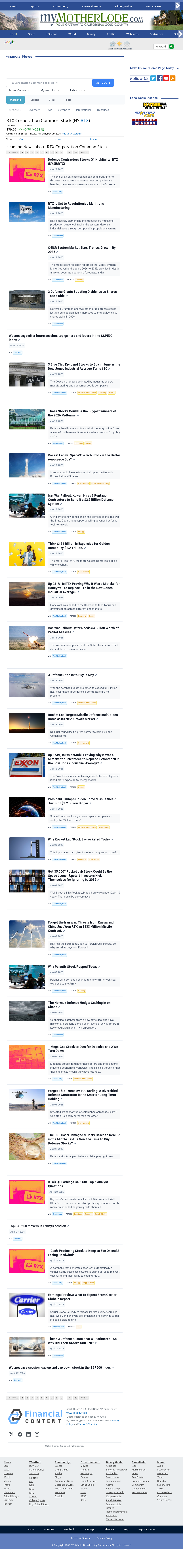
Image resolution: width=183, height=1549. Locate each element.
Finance (110, 1507)
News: (7, 1462)
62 (76, 152)
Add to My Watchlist (72, 133)
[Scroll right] (177, 6)
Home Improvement (116, 1511)
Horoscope (86, 1473)
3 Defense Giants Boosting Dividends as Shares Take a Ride (82, 294)
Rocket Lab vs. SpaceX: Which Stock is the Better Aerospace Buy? (84, 457)
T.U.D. (160, 1488)
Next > (84, 152)
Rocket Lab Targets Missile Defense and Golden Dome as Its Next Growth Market (83, 717)
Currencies (64, 110)
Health (58, 1473)
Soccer (33, 1496)
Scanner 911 (163, 1469)
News (13, 6)
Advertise (109, 1529)
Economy (79, 280)
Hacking (81, 991)
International (83, 110)
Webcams (132, 34)
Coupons (162, 1496)
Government (83, 484)
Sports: (33, 1477)
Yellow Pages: (164, 1500)
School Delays (11, 1496)
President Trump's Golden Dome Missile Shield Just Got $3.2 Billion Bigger (82, 801)
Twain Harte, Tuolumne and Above (113, 1481)
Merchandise (139, 1469)
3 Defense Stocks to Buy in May (72, 675)
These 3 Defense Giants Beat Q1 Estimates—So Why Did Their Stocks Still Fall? (82, 1341)
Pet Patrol (60, 1492)
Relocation (111, 1515)
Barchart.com (58, 1327)
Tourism (8, 1503)
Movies (84, 1465)
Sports (35, 6)
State (31, 34)
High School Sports (39, 1504)
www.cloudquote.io (76, 1412)
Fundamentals (113, 1504)
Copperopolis (113, 1496)
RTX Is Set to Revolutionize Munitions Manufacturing (76, 206)
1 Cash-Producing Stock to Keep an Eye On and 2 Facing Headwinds (83, 1253)
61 (69, 152)
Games (84, 1477)
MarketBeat (58, 236)
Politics (7, 1488)
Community (60, 6)
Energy (81, 532)
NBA (31, 1489)
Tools (67, 99)
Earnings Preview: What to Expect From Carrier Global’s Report (82, 1297)
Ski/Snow (34, 1473)
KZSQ (84, 1496)
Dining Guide (123, 6)
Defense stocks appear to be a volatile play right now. (82, 1156)
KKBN (83, 1500)
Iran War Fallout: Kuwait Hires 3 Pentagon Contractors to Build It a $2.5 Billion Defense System (80, 500)
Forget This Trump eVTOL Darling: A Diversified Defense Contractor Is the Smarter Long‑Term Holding (83, 1095)
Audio (160, 1465)
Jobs (134, 1465)
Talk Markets (58, 280)
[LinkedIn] (28, 1435)
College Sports (37, 1500)
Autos (135, 1473)
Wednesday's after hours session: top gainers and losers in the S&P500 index (60, 338)
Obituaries (156, 34)
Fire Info (59, 1496)
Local (13, 34)
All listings (111, 1465)
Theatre (85, 1469)
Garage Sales (139, 1488)
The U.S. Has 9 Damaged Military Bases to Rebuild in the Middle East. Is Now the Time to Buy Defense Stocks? (84, 1139)
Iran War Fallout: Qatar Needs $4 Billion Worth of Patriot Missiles (83, 630)
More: (161, 1462)
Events (58, 1465)
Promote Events (140, 1481)
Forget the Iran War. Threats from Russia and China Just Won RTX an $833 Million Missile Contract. (80, 927)
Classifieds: (139, 1462)
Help (126, 1529)
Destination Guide (64, 1484)
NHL (31, 1492)
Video (160, 1477)
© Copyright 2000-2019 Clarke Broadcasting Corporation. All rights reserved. (91, 1545)
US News (52, 34)
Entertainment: (90, 1462)
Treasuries (103, 110)
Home (31, 1529)
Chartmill (18, 352)
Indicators (76, 90)
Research (94, 139)
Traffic (111, 34)
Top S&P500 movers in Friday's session (39, 1226)
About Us (49, 1529)
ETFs (52, 99)
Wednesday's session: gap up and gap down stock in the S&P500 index (61, 1367)
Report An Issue (146, 1529)
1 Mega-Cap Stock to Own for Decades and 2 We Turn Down (83, 1049)
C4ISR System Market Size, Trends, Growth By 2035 (82, 250)
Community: (63, 1462)
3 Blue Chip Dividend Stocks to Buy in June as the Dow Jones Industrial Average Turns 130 (84, 366)
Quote (23, 139)
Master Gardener (115, 1519)
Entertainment (91, 6)
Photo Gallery (164, 1492)
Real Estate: (113, 1500)
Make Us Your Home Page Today (152, 68)
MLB (31, 1485)
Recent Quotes (17, 90)
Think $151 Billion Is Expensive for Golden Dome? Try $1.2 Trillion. (79, 546)
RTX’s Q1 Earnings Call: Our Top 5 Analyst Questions (78, 1184)
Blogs (58, 1477)
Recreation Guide (64, 1488)
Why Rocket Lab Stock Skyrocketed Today (80, 839)
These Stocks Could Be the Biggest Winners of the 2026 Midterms (82, 413)
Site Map (89, 1529)
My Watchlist (48, 90)
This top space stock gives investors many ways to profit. (84, 852)
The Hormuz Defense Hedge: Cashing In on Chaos (79, 1005)
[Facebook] (20, 1435)
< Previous (12, 152)
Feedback (69, 1529)
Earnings (78, 1214)
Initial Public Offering (100, 484)
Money (91, 34)
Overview (34, 110)
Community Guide (64, 1481)
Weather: (35, 1462)
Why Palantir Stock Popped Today (74, 966)
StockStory (57, 192)
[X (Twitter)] (11, 1435)
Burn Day (34, 1465)
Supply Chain (100, 1214)
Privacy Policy (104, 1538)
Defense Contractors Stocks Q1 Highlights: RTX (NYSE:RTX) (83, 162)
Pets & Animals (139, 1492)
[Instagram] (37, 1435)
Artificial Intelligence (87, 393)
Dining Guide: (114, 1462)
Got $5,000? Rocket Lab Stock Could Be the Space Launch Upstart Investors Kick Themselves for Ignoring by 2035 (80, 876)
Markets (15, 99)
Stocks (34, 99)
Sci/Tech (8, 1500)
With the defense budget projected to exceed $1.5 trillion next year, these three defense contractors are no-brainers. (83, 691)
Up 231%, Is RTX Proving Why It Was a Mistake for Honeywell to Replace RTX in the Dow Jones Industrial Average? (84, 588)
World (72, 34)
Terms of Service (81, 1538)
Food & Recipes (89, 1481)
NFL (31, 1481)
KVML (83, 1492)
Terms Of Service (87, 1424)
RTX (85, 120)
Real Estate (153, 6)
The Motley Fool (59, 393)
